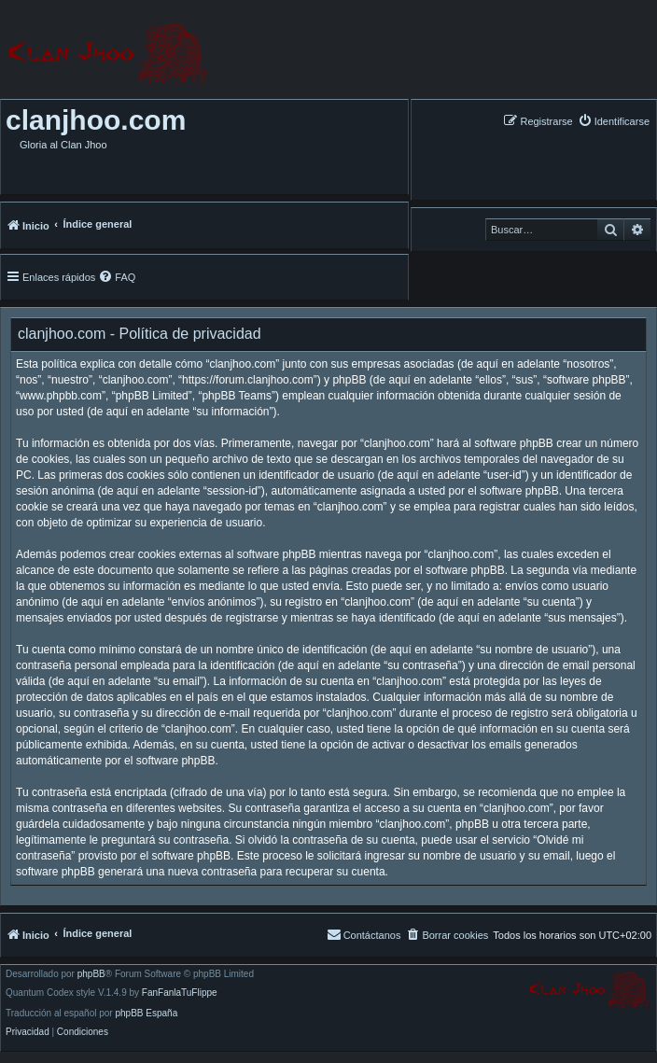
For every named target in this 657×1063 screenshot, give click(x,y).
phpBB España (146, 1013)
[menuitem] (614, 121)
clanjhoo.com (96, 120)
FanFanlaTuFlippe (179, 993)
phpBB (91, 974)
